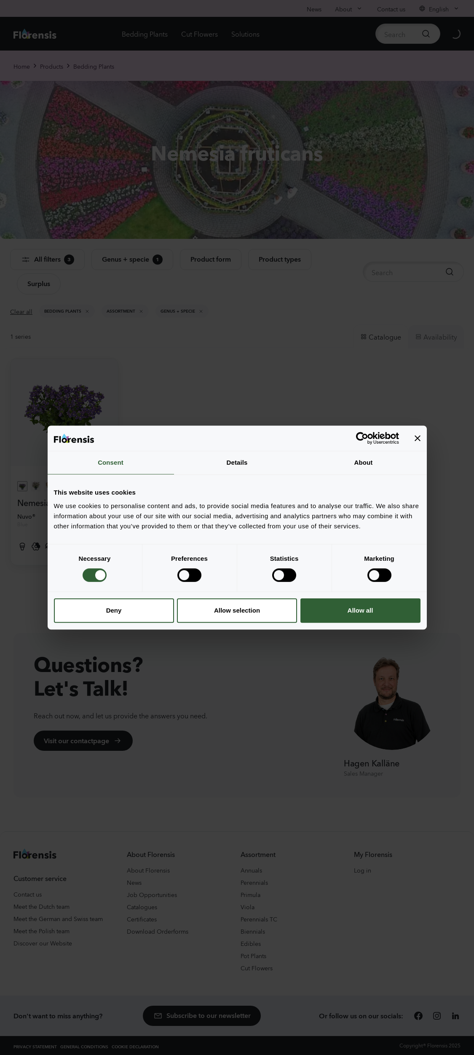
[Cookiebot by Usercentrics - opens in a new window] (362, 438)
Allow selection (237, 610)
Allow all (360, 610)
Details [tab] (237, 462)
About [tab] (363, 462)
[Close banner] (417, 438)
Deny (114, 610)
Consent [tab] (110, 462)
